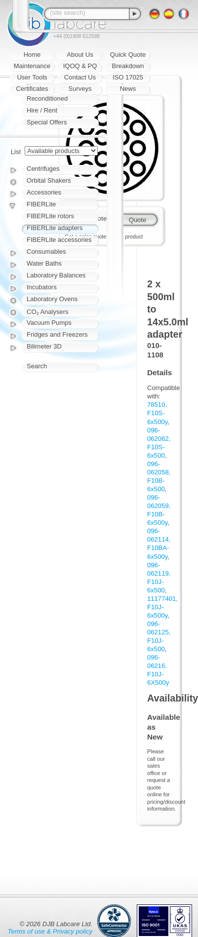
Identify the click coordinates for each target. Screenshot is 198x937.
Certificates (32, 88)
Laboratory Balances (56, 275)
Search (37, 366)
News (128, 88)
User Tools (32, 77)
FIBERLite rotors (50, 216)
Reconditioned (47, 98)
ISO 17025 (128, 77)
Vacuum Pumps (49, 322)
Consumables (46, 251)
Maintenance (32, 66)
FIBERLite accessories (59, 239)
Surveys (80, 88)
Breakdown (128, 66)
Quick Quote (128, 54)
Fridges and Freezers (57, 334)
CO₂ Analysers (47, 311)
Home (32, 54)
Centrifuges (43, 168)
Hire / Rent (42, 110)
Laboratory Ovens (52, 299)
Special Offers (47, 122)
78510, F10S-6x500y (157, 413)
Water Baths (44, 263)
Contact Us (80, 77)
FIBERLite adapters (54, 228)
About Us (80, 54)
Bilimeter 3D (44, 346)
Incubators (42, 287)
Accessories (44, 192)
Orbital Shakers (49, 180)
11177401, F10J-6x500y (162, 607)
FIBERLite (41, 204)
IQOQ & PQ (80, 66)
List (16, 152)
